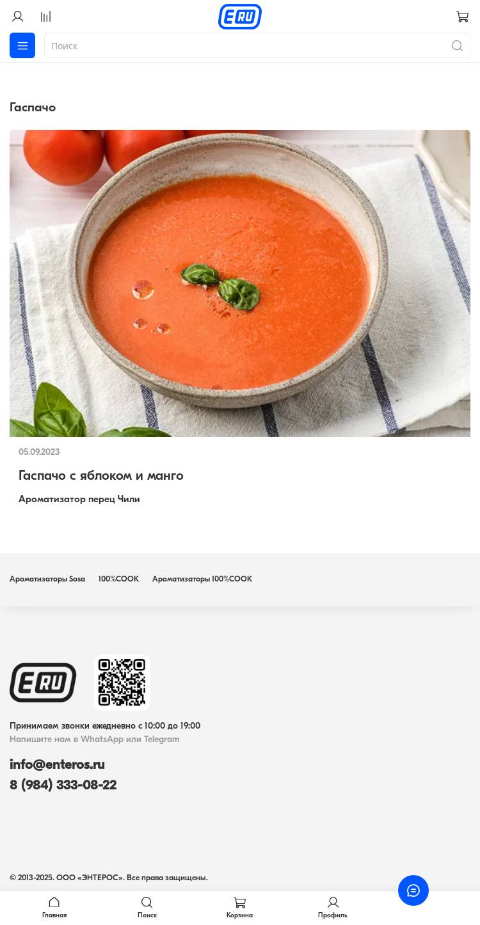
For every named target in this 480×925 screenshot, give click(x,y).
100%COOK (119, 579)
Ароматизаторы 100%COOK (202, 579)
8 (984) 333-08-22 (63, 786)
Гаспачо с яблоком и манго (101, 476)
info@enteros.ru (57, 765)
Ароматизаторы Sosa (47, 579)
